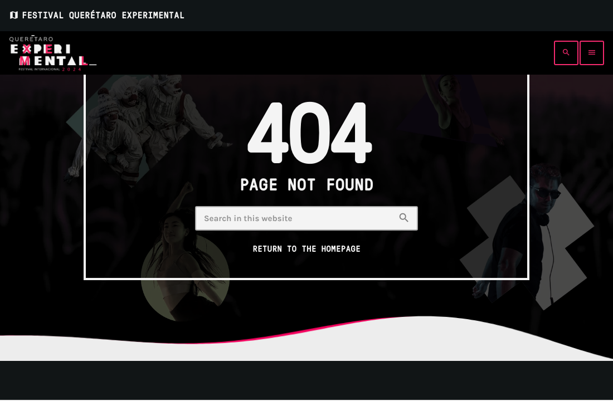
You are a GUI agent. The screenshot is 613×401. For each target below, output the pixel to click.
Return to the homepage (306, 249)
